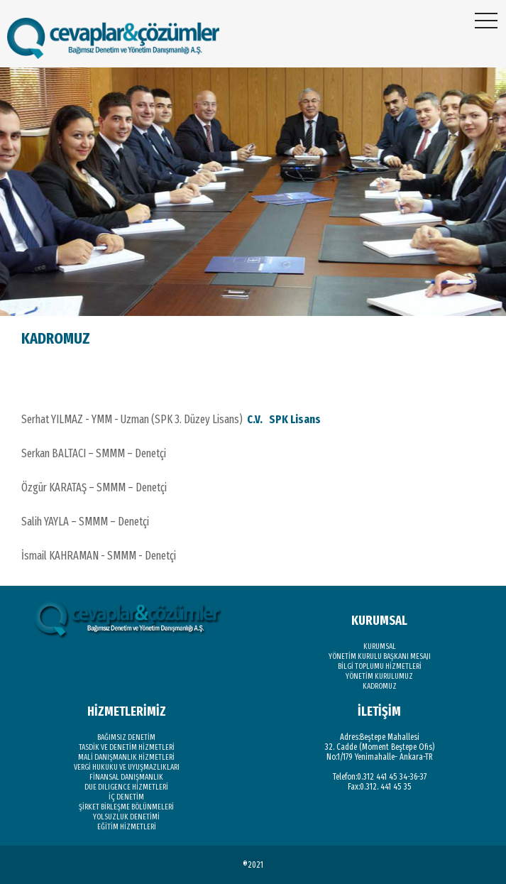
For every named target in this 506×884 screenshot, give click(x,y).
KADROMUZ (380, 686)
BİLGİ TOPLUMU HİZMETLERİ (380, 666)
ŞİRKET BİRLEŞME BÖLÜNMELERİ (126, 807)
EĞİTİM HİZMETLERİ (126, 826)
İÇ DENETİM (126, 797)
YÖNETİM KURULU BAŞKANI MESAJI (380, 656)
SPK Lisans (295, 419)
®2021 (253, 865)
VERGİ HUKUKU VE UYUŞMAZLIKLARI (127, 767)
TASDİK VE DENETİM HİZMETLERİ (127, 747)
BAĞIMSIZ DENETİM (126, 737)
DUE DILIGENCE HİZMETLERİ (126, 787)
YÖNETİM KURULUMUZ (379, 676)
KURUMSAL (379, 646)
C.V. (256, 419)
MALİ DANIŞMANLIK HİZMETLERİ (126, 757)
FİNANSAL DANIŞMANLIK (126, 777)
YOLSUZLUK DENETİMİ (126, 817)
